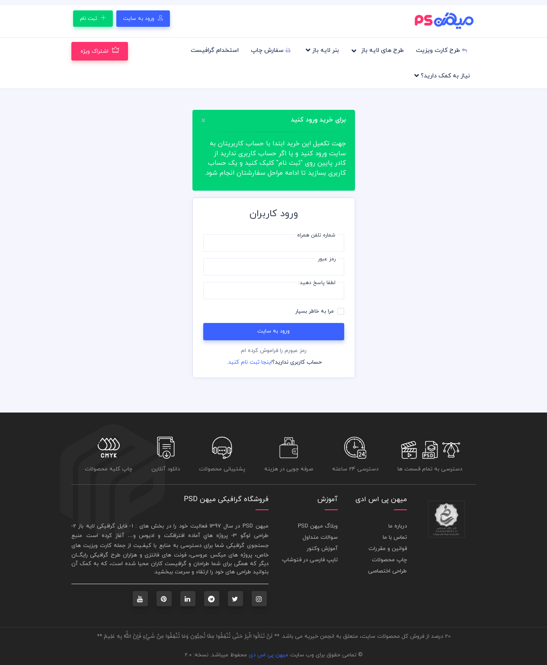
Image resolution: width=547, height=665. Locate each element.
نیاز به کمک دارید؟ (442, 75)
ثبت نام (93, 18)
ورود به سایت (143, 18)
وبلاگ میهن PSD (318, 526)
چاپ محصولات (389, 560)
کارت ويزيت (97, 546)
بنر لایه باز (322, 50)
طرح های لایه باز (377, 50)
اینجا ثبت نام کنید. (249, 362)
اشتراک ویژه (99, 50)
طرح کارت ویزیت (441, 50)
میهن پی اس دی (268, 655)
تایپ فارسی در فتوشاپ (310, 560)
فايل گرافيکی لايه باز (102, 526)
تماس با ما (395, 537)
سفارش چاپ (270, 50)
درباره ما (397, 526)
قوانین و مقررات (387, 549)
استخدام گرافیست (215, 50)
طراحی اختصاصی (387, 571)
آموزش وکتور (322, 549)
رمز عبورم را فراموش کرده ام (274, 351)
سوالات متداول (320, 537)
